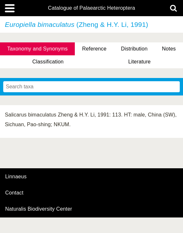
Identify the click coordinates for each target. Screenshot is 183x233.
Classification (48, 61)
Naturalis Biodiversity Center (38, 209)
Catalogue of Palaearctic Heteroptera (91, 8)
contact (14, 192)
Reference (94, 48)
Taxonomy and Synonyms (37, 48)
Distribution (134, 48)
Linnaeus (16, 176)
